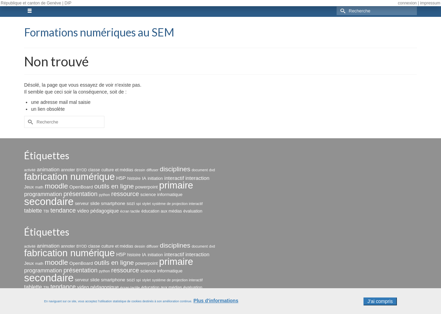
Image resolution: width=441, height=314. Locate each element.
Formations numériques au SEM (99, 32)
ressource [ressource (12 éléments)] (125, 193)
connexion (407, 3)
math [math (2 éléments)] (39, 187)
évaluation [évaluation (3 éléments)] (192, 211)
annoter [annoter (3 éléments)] (68, 169)
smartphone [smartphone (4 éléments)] (113, 203)
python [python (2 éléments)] (104, 195)
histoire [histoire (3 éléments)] (134, 178)
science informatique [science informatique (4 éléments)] (161, 194)
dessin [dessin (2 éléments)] (139, 170)
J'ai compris (380, 303)
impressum (430, 3)
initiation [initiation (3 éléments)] (155, 178)
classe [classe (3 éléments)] (94, 169)
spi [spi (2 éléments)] (138, 204)
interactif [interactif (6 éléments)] (174, 178)
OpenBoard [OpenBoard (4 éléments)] (81, 187)
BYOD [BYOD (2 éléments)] (81, 170)
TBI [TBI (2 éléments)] (46, 211)
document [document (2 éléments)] (200, 170)
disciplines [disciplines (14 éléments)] (175, 169)
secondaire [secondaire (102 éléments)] (48, 201)
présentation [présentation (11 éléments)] (80, 194)
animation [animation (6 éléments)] (48, 169)
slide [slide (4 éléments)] (95, 203)
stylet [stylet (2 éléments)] (146, 204)
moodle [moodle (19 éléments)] (56, 186)
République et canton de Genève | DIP (36, 3)
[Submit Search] (342, 11)
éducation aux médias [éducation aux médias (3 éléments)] (161, 211)
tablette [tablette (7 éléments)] (33, 211)
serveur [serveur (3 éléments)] (82, 203)
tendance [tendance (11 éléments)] (63, 210)
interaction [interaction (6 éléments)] (197, 178)
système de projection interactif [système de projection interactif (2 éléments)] (177, 204)
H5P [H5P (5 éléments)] (121, 178)
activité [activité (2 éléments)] (29, 170)
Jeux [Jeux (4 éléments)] (29, 187)
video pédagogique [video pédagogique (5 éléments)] (98, 211)
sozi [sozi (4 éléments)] (130, 203)
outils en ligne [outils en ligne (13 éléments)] (114, 186)
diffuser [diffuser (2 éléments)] (152, 170)
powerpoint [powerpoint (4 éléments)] (146, 187)
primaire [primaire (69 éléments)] (176, 185)
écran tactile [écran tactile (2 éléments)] (130, 211)
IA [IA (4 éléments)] (144, 178)
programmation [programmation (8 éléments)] (43, 194)
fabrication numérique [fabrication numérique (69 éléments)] (69, 176)
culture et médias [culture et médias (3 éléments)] (117, 169)
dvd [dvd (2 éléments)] (212, 170)
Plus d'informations (216, 303)
